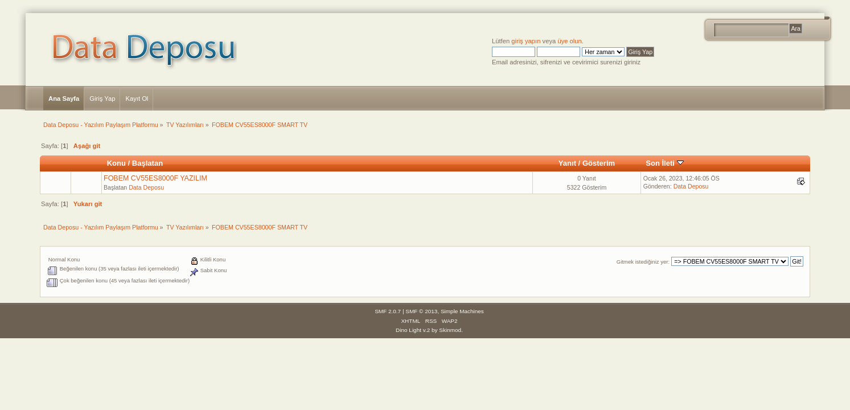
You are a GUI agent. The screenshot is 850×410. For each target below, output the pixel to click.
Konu (116, 163)
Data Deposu (146, 187)
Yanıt (567, 163)
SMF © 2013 (421, 311)
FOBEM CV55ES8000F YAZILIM (155, 178)
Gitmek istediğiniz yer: (643, 262)
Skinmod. (451, 330)
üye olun (569, 41)
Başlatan (147, 163)
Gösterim (598, 163)
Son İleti (664, 163)
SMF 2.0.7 (388, 311)
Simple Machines (462, 311)
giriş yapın (525, 41)
